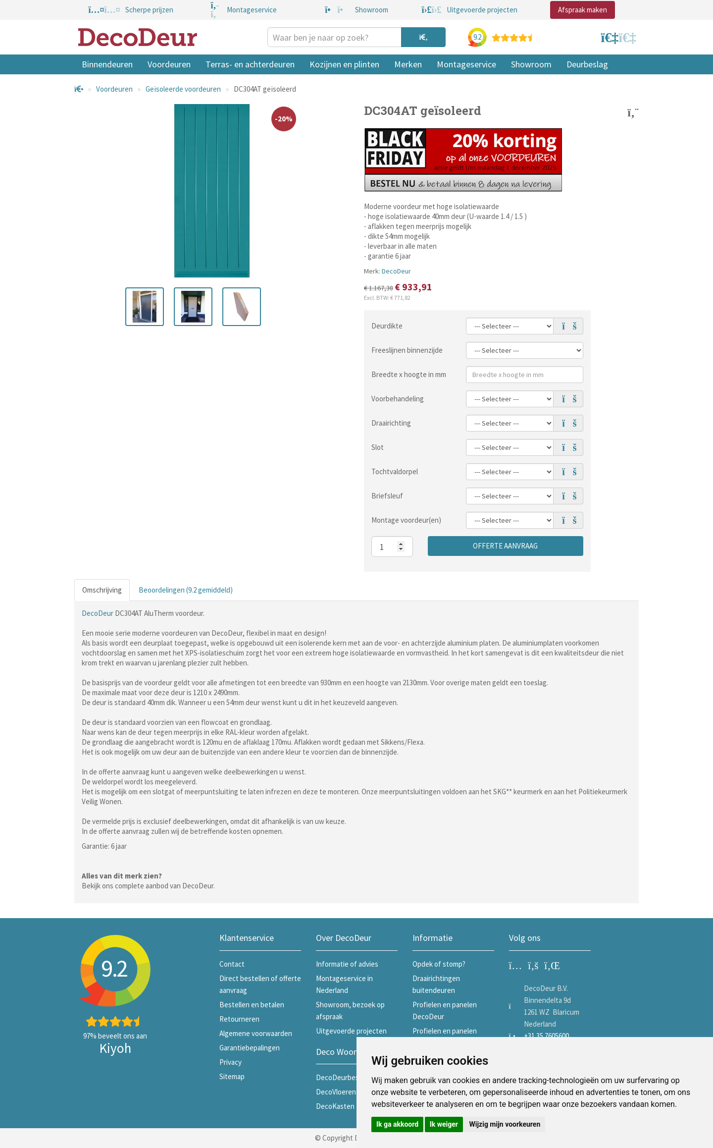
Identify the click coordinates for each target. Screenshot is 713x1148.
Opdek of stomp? (438, 964)
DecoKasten (335, 1106)
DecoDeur (396, 271)
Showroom (531, 64)
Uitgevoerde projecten (351, 1031)
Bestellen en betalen (251, 1004)
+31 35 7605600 (546, 1035)
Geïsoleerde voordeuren (183, 89)
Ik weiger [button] (444, 1124)
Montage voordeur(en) (406, 520)
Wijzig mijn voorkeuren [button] (504, 1124)
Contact (232, 964)
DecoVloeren (336, 1091)
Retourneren (239, 1019)
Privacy (230, 1062)
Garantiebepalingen (249, 1047)
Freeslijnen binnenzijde (407, 350)
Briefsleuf (387, 495)
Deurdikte (387, 325)
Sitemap (232, 1076)
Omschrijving (102, 590)
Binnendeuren (107, 64)
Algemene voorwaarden (255, 1033)
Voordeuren (169, 64)
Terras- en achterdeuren (250, 64)
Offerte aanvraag (505, 545)
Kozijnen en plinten (344, 64)
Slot (377, 447)
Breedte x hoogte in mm (408, 374)
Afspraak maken (582, 9)
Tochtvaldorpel (394, 471)
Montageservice (466, 64)
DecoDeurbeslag (342, 1077)
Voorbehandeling (397, 398)
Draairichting (391, 423)
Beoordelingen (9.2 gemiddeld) (186, 590)
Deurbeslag (587, 64)
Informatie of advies (347, 964)
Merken (408, 64)
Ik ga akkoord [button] (397, 1124)
